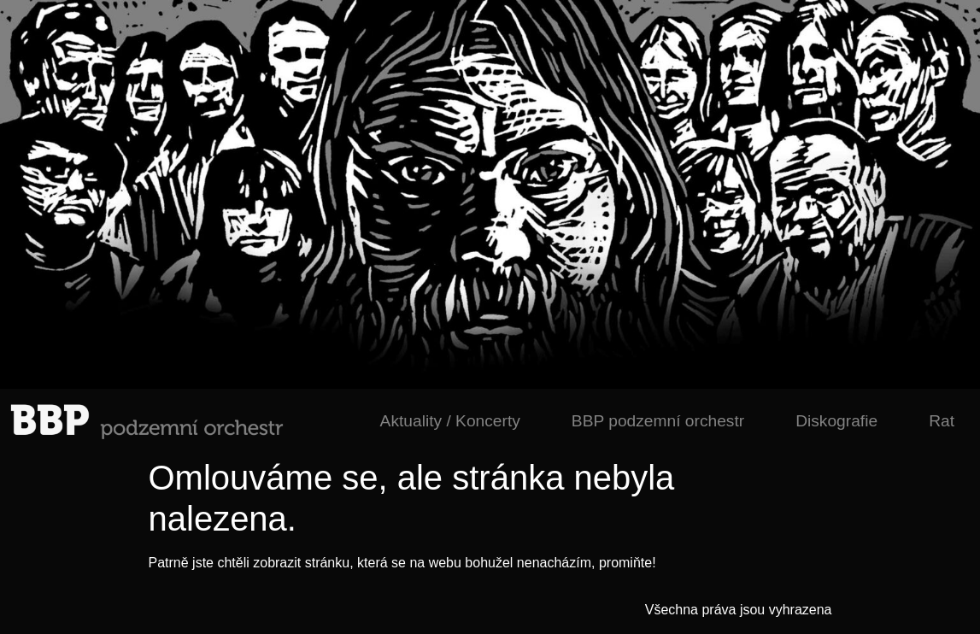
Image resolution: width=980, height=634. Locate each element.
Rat (941, 421)
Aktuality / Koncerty (450, 421)
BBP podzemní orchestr (658, 421)
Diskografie (836, 421)
